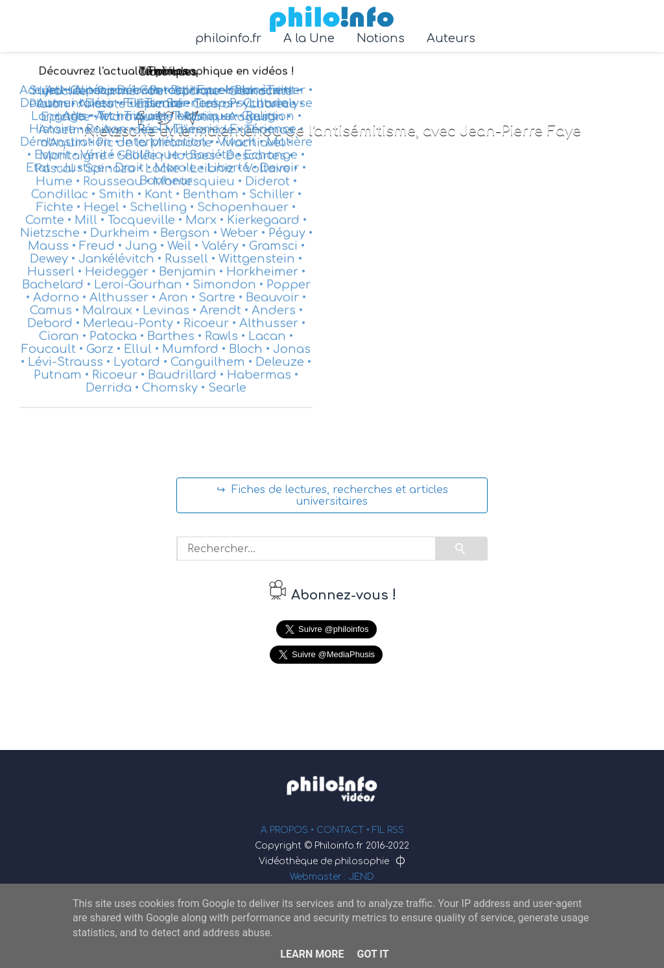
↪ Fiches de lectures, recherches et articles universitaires (332, 495)
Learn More (312, 954)
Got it (372, 954)
